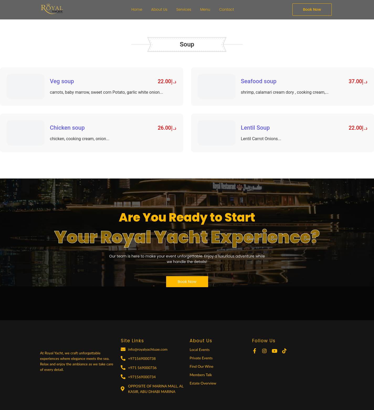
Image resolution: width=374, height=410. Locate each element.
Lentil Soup (255, 127)
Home (137, 9)
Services (183, 9)
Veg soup (62, 81)
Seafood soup (259, 81)
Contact (226, 9)
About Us (159, 9)
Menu (205, 9)
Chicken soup (67, 127)
